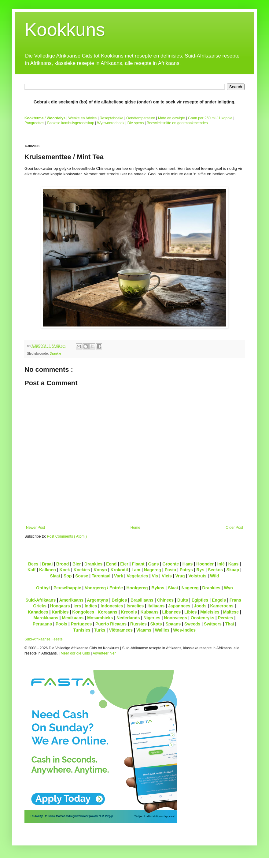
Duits (182, 600)
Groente (170, 563)
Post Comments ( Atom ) (67, 536)
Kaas (233, 563)
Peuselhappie (67, 587)
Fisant (138, 563)
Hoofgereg (137, 587)
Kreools (129, 612)
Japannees (179, 605)
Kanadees (38, 612)
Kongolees (83, 612)
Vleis (167, 575)
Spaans (173, 623)
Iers (77, 605)
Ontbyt (43, 587)
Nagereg (152, 569)
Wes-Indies (184, 630)
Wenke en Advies (82, 118)
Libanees (171, 612)
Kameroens (221, 605)
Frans (235, 600)
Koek (65, 569)
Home (135, 527)
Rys (200, 569)
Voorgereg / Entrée (104, 587)
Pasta (170, 569)
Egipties (200, 600)
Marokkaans (46, 617)
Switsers (213, 623)
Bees (33, 563)
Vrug (180, 575)
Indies (91, 605)
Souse (81, 575)
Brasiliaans (142, 600)
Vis (155, 575)
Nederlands (128, 617)
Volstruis (197, 575)
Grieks (39, 605)
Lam (135, 569)
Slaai (55, 575)
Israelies (135, 605)
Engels (219, 600)
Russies (138, 623)
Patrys (186, 569)
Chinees (165, 600)
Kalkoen (47, 569)
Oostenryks (202, 617)
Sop (68, 575)
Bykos (157, 587)
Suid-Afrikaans (40, 600)
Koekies (82, 569)
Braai (47, 563)
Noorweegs (175, 617)
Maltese (230, 612)
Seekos (215, 569)
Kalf (32, 569)
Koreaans (107, 612)
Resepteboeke (111, 118)
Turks (99, 630)
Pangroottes (34, 123)
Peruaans (42, 623)
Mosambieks (100, 617)
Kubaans (149, 612)
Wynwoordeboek (110, 123)
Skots (156, 623)
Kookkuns (64, 29)
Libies (190, 612)
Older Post (234, 527)
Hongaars (60, 605)
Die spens (135, 123)
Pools (61, 623)
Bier (76, 563)
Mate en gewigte (171, 118)
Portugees (81, 623)
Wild (214, 575)
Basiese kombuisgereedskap (70, 123)
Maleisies (209, 612)
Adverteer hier (104, 653)
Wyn (228, 587)
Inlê (221, 563)
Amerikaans (71, 600)
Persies (225, 617)
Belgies (119, 600)
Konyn (100, 569)
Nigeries (151, 617)
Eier (124, 563)
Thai (229, 623)
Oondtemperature (140, 118)
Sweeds (192, 623)
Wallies (162, 630)
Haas (187, 563)
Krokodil (119, 569)
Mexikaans (72, 617)
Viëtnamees (121, 630)
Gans (153, 563)
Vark (118, 575)
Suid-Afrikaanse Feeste (43, 639)
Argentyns (97, 600)
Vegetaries (137, 575)
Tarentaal (101, 575)
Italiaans (155, 605)
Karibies (60, 612)
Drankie (55, 353)
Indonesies (112, 605)
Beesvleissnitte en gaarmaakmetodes (177, 123)
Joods (200, 605)
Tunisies (81, 630)
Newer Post (35, 527)
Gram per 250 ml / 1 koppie (210, 118)
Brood (62, 563)
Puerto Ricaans (111, 623)
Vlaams (143, 630)
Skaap (233, 569)
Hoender (205, 563)
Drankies (93, 563)
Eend (111, 563)
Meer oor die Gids (75, 653)
